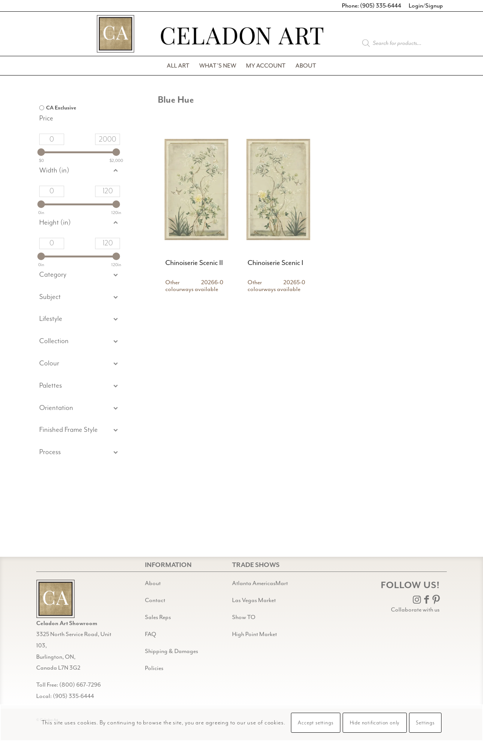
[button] (79, 297)
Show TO (243, 617)
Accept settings (315, 723)
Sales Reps (158, 617)
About (153, 583)
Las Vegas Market (254, 600)
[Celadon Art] (241, 37)
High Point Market (254, 634)
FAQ (150, 634)
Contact (155, 600)
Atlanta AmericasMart (260, 583)
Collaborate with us (415, 609)
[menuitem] (178, 65)
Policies (154, 668)
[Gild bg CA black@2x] (55, 599)
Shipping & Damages (171, 651)
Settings (425, 723)
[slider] (41, 152)
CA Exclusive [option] (61, 108)
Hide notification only (375, 723)
